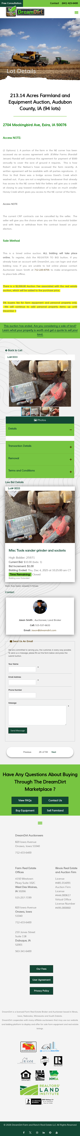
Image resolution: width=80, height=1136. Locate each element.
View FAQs (25, 800)
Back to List (13, 350)
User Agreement (41, 979)
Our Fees (41, 969)
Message (12, 703)
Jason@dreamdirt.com (43, 630)
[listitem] (40, 189)
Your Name (13, 664)
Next (54, 752)
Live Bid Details (14, 482)
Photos (40, 420)
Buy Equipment (25, 810)
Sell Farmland (55, 810)
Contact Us (55, 800)
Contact (54, 3)
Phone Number (15, 690)
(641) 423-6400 (70, 3)
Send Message (18, 730)
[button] (7, 383)
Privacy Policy (41, 990)
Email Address (14, 677)
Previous (27, 752)
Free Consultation (11, 3)
